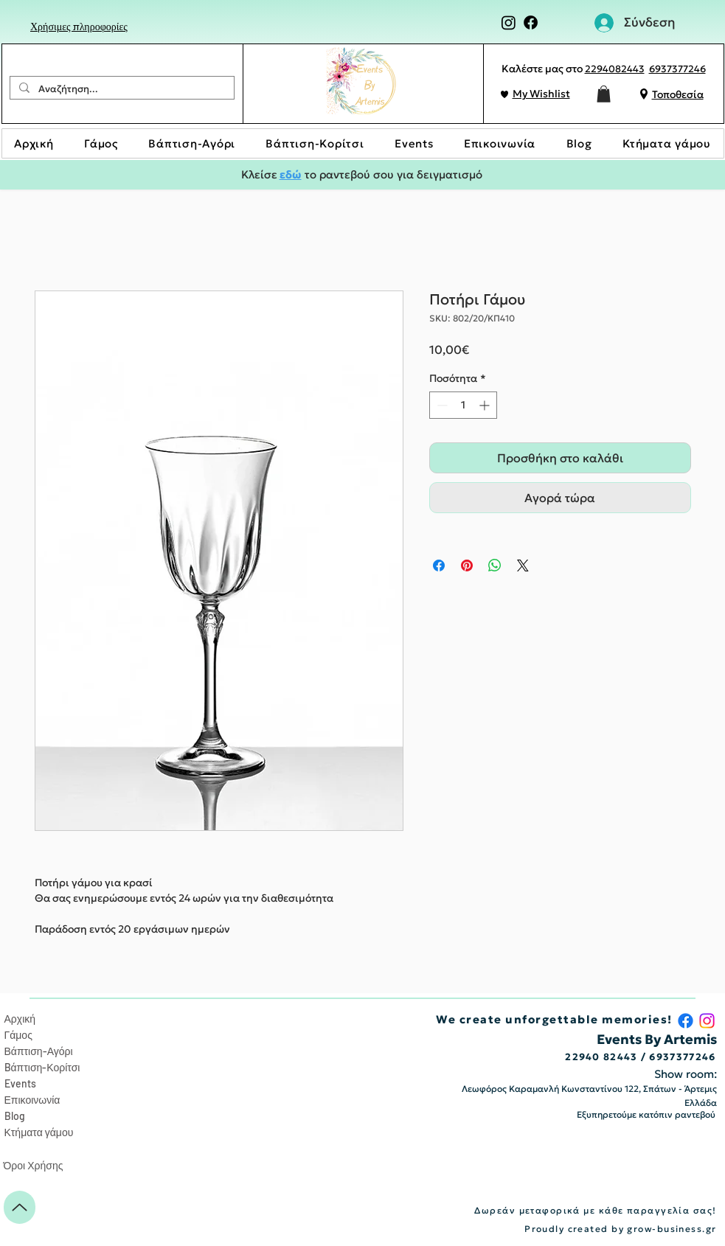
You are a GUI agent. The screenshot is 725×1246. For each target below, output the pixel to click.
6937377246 (677, 69)
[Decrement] (440, 405)
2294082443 (615, 69)
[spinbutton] (463, 405)
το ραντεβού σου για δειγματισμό (392, 174)
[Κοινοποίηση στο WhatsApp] (495, 565)
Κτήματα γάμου (39, 1132)
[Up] (19, 1207)
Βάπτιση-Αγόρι (38, 1051)
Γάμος (18, 1035)
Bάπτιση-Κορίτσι (42, 1067)
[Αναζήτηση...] (120, 89)
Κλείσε (260, 174)
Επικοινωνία (32, 1099)
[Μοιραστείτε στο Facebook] (439, 565)
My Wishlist (541, 93)
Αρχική (20, 1018)
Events (20, 1083)
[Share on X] (523, 565)
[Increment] (485, 405)
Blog (14, 1116)
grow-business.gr (671, 1228)
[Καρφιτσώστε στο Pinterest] (467, 565)
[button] (604, 94)
